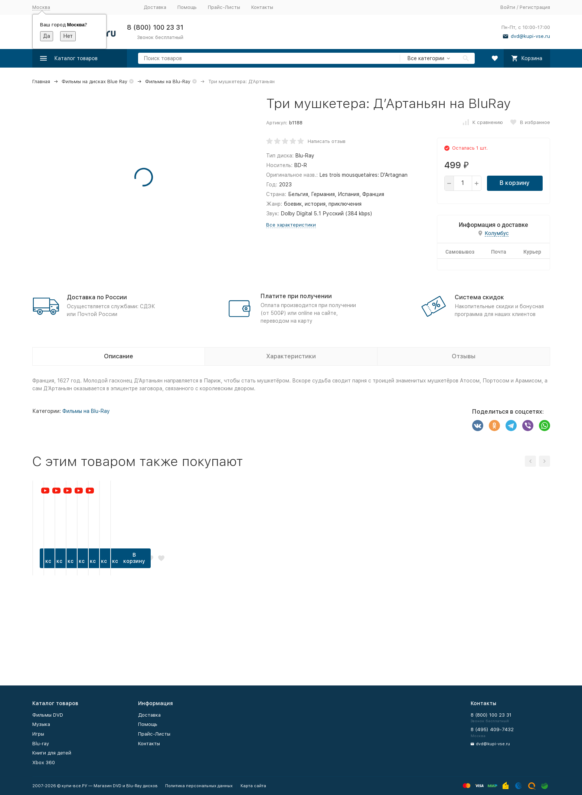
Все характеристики (291, 225)
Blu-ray (40, 743)
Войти (507, 7)
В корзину (515, 182)
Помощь (187, 7)
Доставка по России (97, 297)
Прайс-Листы (224, 7)
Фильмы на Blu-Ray (167, 81)
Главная (41, 81)
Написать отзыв (327, 141)
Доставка (155, 7)
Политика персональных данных (199, 785)
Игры (38, 734)
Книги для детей (51, 753)
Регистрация (535, 7)
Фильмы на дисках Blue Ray (94, 81)
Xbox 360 (43, 762)
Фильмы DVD (47, 715)
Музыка (41, 724)
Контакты (262, 7)
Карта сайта (253, 785)
